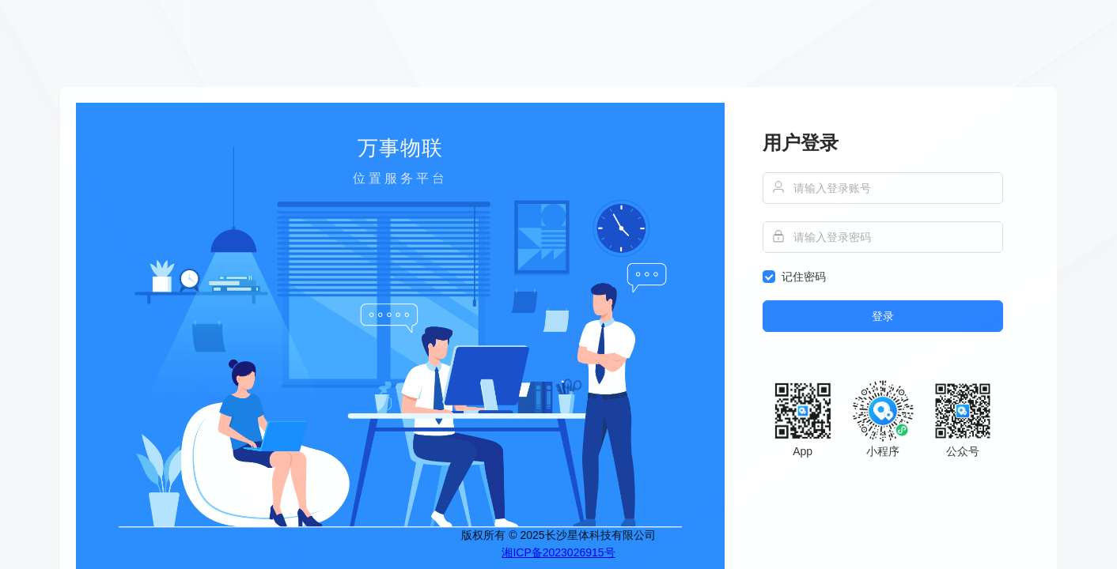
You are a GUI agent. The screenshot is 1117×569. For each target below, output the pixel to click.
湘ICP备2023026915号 (558, 552)
